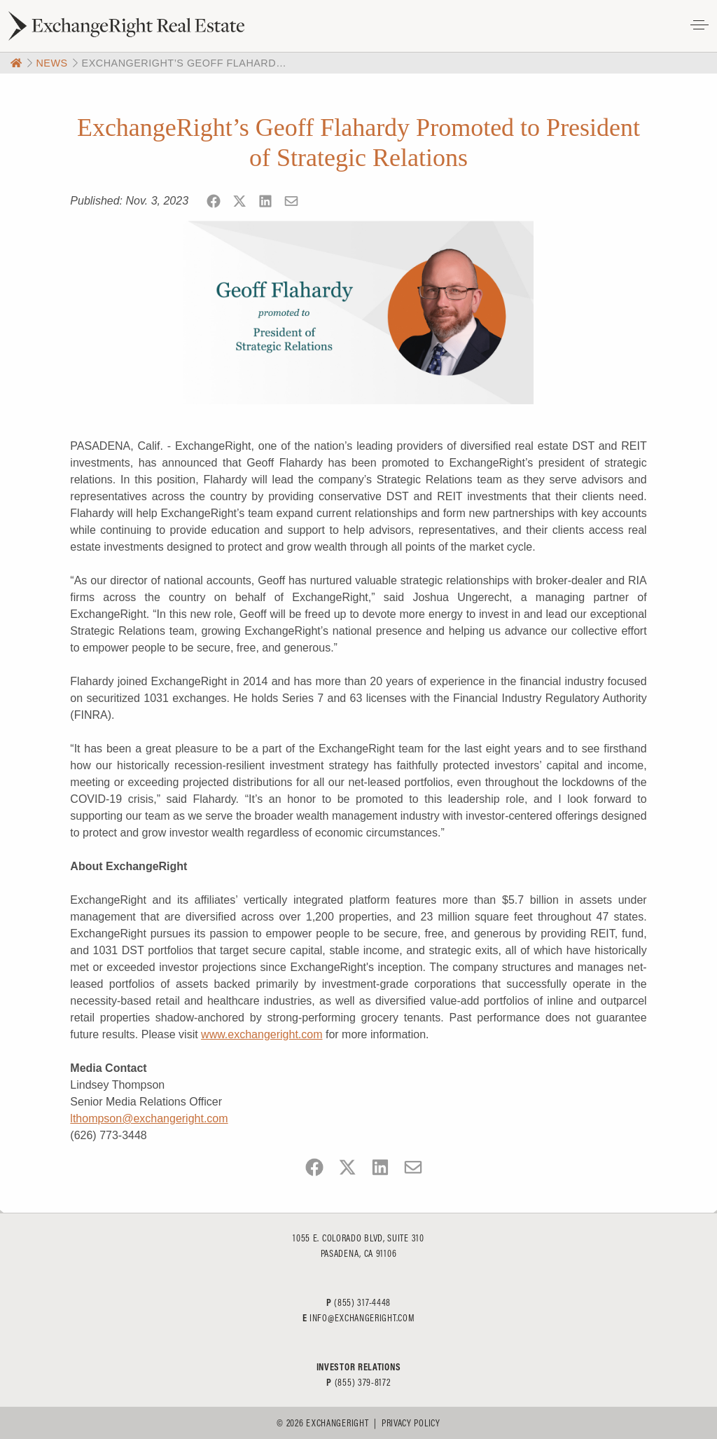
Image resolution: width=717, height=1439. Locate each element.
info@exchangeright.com (362, 1317)
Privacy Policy (411, 1423)
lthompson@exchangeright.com (149, 1118)
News (51, 63)
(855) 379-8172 (363, 1382)
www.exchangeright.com (261, 1034)
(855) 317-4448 (362, 1302)
